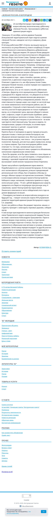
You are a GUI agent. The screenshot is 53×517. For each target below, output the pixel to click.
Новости (6, 257)
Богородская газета (16, 9)
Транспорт (5, 275)
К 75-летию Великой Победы (12, 287)
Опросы (5, 462)
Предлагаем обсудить (10, 326)
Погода (4, 269)
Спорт (4, 272)
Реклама (5, 440)
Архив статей (7, 478)
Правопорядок (7, 308)
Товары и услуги (9, 382)
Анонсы (4, 292)
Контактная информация (11, 435)
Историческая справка (10, 427)
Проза (4, 351)
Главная (4, 9)
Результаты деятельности (11, 424)
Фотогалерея (6, 457)
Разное (4, 386)
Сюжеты (5, 470)
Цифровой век (7, 333)
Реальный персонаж (9, 338)
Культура (5, 313)
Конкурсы (5, 295)
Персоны (5, 465)
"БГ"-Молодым (8, 321)
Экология (5, 267)
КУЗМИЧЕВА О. (45, 247)
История (5, 354)
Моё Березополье (10, 346)
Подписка (5, 422)
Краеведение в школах (10, 359)
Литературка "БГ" (9, 364)
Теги (3, 467)
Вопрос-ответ (7, 460)
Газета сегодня (7, 416)
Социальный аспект (9, 305)
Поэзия (4, 376)
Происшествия (7, 277)
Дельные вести (30, 9)
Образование (7, 264)
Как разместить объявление (12, 445)
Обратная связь (8, 432)
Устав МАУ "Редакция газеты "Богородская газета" (20, 419)
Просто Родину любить (10, 336)
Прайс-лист (6, 447)
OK (44, 512)
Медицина (5, 262)
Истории (5, 371)
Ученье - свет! (7, 331)
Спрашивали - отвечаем (11, 297)
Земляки (5, 303)
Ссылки (26, 500)
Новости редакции (9, 290)
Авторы (4, 473)
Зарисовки (6, 369)
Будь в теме (6, 341)
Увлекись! (5, 328)
